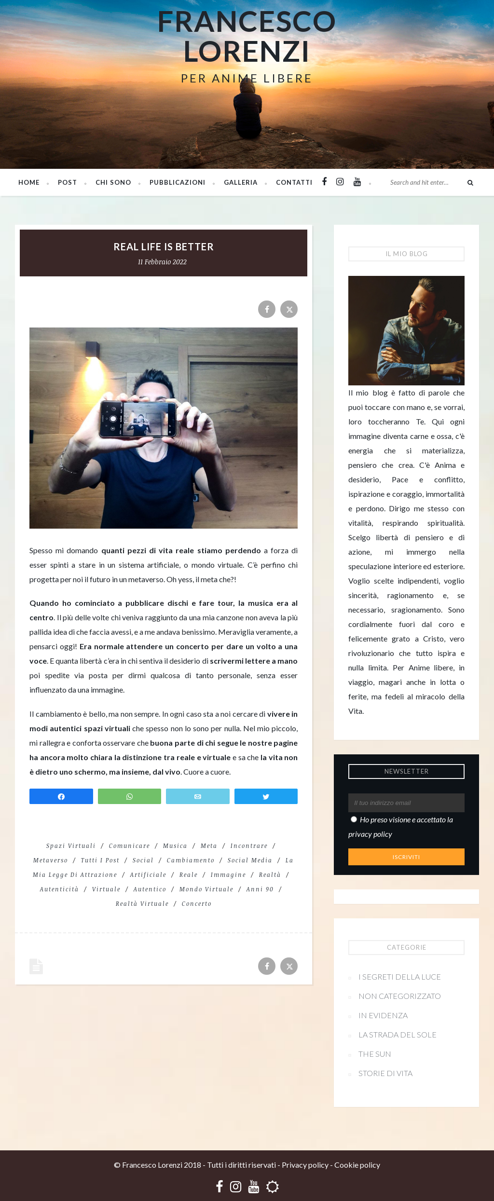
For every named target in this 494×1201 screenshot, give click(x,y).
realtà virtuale (142, 903)
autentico (150, 889)
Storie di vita (385, 1073)
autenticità (59, 889)
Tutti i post (100, 860)
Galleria (241, 182)
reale (188, 874)
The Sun (374, 1053)
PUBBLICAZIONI (178, 182)
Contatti (294, 182)
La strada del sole (397, 1034)
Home (29, 182)
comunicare (129, 845)
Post (67, 182)
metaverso (50, 860)
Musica (175, 845)
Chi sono (113, 182)
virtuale (106, 889)
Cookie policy (357, 1164)
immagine (228, 874)
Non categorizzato (399, 995)
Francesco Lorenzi (247, 35)
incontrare (249, 845)
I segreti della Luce (399, 976)
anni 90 (260, 889)
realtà (270, 874)
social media (250, 860)
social (143, 860)
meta (209, 845)
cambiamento (191, 860)
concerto (197, 903)
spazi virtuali (71, 845)
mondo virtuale (206, 889)
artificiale (148, 874)
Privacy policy (305, 1164)
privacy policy (370, 833)
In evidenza (383, 1015)
